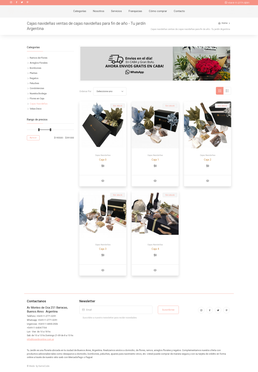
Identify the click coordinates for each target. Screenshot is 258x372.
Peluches (34, 83)
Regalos (34, 78)
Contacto (179, 11)
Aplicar (33, 138)
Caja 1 (155, 159)
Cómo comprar (158, 11)
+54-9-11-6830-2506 (48, 324)
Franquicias (135, 11)
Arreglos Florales (38, 62)
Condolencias (37, 88)
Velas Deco (36, 108)
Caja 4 (155, 249)
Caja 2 (207, 159)
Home (225, 23)
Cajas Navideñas (103, 155)
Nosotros (98, 11)
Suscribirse (168, 309)
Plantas (33, 73)
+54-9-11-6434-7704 (37, 327)
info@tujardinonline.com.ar (40, 339)
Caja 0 (102, 159)
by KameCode (42, 366)
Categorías (79, 11)
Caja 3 (102, 249)
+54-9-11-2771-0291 (237, 2)
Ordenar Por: (85, 91)
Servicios (116, 11)
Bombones (35, 68)
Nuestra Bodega (38, 93)
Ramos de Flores (38, 57)
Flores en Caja (37, 98)
